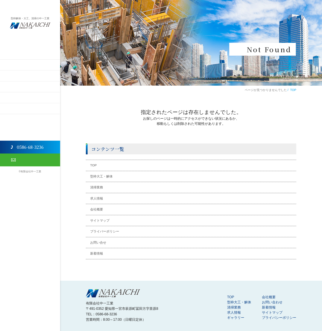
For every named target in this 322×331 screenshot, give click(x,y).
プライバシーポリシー (279, 317)
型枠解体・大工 (30, 64)
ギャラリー (30, 97)
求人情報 (30, 86)
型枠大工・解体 (101, 176)
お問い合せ (98, 242)
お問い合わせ (30, 159)
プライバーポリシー (104, 231)
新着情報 (96, 253)
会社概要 (30, 108)
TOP (30, 53)
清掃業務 (30, 75)
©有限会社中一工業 (30, 171)
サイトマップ (99, 220)
